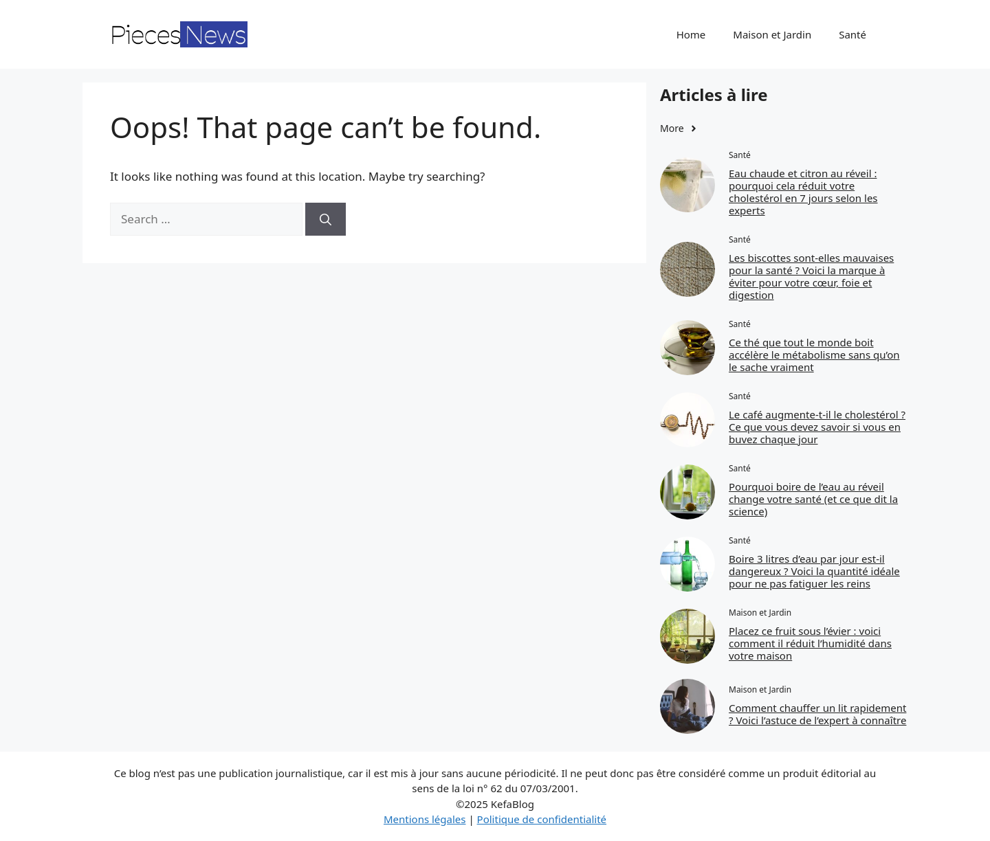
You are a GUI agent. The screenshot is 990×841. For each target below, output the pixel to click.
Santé (852, 34)
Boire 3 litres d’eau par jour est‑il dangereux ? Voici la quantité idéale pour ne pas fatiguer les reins (814, 571)
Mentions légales (425, 819)
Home (691, 34)
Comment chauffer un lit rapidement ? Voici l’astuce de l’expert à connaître (817, 714)
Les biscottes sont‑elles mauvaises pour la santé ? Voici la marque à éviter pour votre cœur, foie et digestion (811, 276)
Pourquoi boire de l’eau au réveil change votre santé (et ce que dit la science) (813, 499)
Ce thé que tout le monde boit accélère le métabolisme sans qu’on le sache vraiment (814, 354)
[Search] (325, 219)
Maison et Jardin (772, 34)
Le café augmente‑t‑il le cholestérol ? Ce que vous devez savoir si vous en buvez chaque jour (817, 426)
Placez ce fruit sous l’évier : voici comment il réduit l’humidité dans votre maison (810, 643)
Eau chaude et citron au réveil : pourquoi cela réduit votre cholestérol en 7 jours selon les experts (803, 191)
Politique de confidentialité (541, 819)
